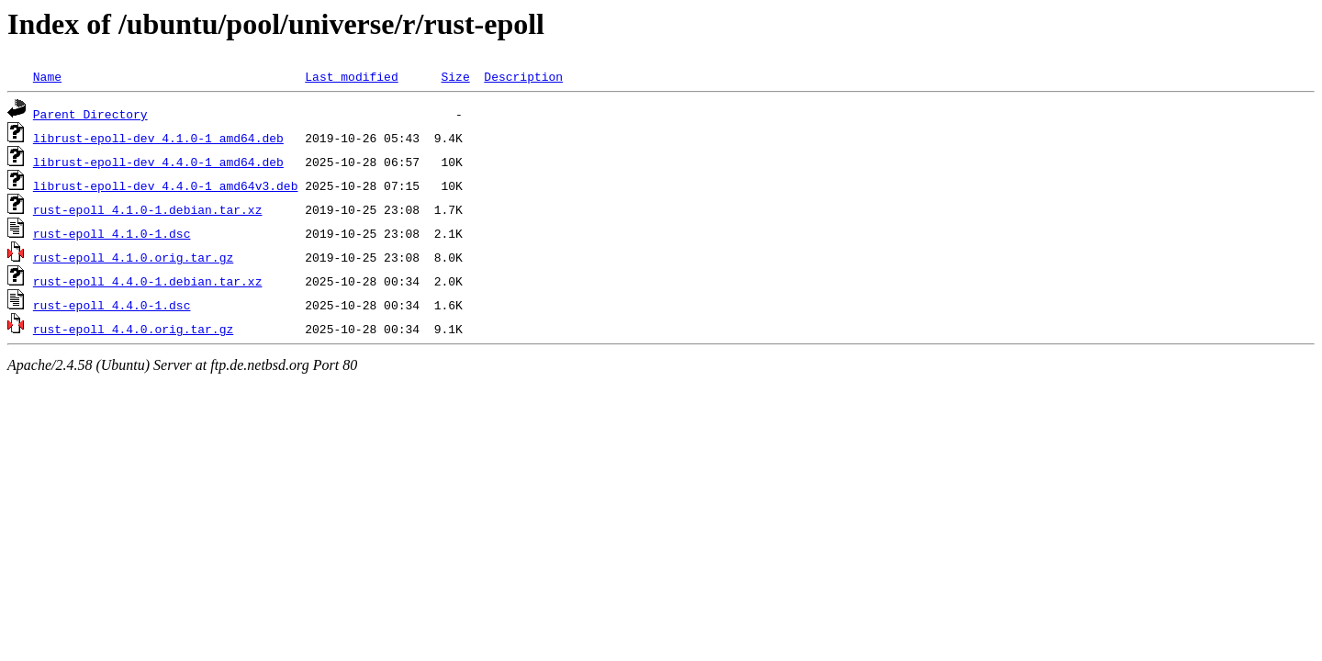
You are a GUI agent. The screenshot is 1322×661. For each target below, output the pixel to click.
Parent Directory (90, 114)
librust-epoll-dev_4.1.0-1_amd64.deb (158, 137)
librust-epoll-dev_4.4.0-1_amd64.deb (158, 161)
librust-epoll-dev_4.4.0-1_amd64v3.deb (165, 185)
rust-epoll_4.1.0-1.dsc (112, 233)
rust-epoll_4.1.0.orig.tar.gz (133, 257)
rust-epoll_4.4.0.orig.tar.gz (133, 328)
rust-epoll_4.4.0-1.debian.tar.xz (148, 281)
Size (455, 76)
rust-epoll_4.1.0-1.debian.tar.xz (148, 209)
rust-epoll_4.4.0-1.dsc (112, 305)
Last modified (351, 76)
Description (523, 76)
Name (47, 76)
